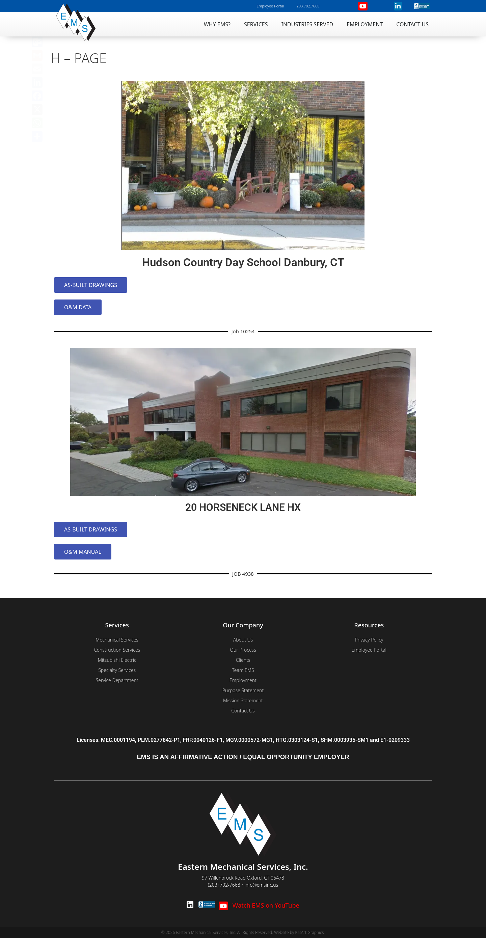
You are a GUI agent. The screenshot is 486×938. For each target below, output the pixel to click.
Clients (243, 660)
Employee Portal (270, 5)
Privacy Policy (369, 639)
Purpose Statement (243, 690)
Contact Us (412, 24)
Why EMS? (217, 24)
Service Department (117, 680)
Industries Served (307, 24)
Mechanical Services (117, 639)
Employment (365, 24)
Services (256, 24)
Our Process (243, 650)
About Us (243, 639)
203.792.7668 (307, 5)
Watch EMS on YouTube (259, 905)
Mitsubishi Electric (117, 660)
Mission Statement (243, 700)
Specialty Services (117, 670)
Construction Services (117, 650)
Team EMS (243, 670)
